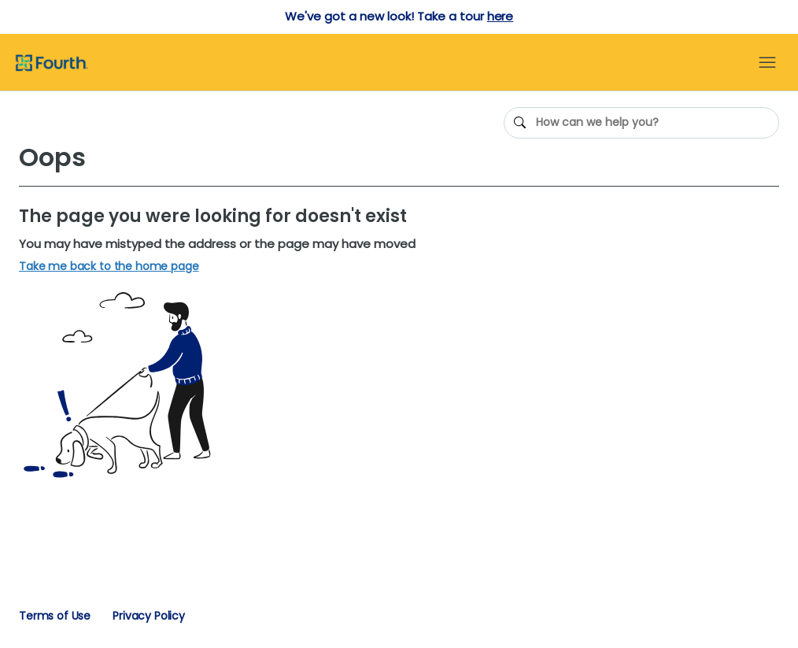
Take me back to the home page (109, 266)
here (500, 16)
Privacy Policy (149, 616)
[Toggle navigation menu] (767, 63)
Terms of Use (55, 616)
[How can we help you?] (641, 123)
